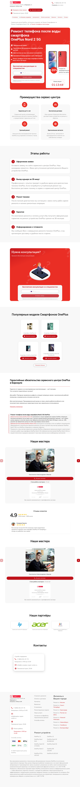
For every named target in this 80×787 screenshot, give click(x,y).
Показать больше (40, 365)
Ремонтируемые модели (41, 710)
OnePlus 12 (50, 736)
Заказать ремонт (29, 336)
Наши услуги (38, 713)
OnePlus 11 (37, 736)
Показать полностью (16, 406)
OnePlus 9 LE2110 (52, 753)
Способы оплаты (39, 720)
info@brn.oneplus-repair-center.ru (26, 665)
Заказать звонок (35, 10)
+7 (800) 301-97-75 (60, 3)
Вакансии (54, 17)
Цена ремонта (36, 17)
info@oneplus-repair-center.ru (17, 716)
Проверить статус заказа (19, 10)
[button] (78, 460)
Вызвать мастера (39, 478)
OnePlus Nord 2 (38, 748)
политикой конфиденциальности (51, 298)
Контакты (60, 17)
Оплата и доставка (45, 17)
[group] (19, 625)
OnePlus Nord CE (52, 744)
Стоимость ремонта (40, 696)
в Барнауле (28, 4)
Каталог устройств (26, 17)
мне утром (57, 5)
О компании (15, 17)
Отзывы (66, 17)
